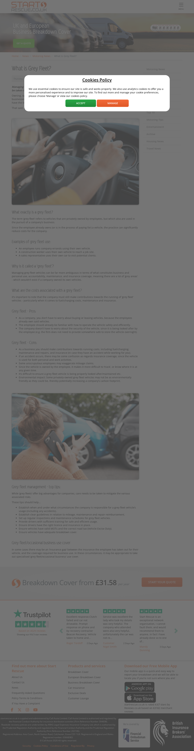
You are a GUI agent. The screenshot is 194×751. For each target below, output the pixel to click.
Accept (80, 103)
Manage (112, 103)
